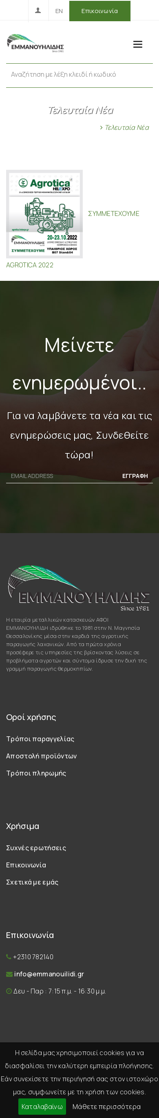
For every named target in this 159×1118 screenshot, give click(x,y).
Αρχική (85, 127)
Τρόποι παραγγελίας (40, 738)
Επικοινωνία (100, 11)
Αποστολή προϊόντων (41, 755)
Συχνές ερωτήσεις (36, 847)
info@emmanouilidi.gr (49, 973)
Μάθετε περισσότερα (107, 1106)
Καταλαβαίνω (42, 1106)
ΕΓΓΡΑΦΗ (135, 476)
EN (59, 11)
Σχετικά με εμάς (32, 882)
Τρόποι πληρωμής (36, 773)
